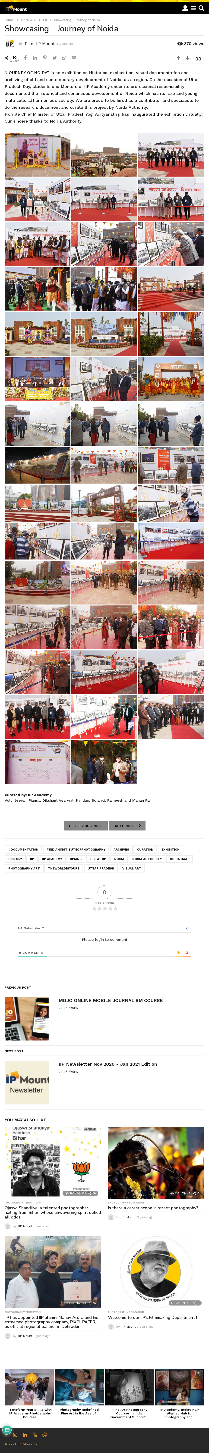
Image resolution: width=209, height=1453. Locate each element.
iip (32, 859)
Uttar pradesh (101, 868)
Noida (119, 859)
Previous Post (88, 826)
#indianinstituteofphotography (76, 849)
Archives (121, 849)
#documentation (23, 849)
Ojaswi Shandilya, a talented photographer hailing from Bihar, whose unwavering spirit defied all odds (53, 1212)
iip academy (52, 859)
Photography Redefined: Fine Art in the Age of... (80, 1411)
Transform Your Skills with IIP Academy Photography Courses (30, 1413)
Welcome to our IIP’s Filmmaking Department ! (152, 1317)
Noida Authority (147, 859)
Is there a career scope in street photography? (153, 1208)
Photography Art (24, 868)
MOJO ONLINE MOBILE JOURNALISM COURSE (111, 1000)
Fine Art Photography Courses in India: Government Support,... (129, 1413)
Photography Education (23, 1202)
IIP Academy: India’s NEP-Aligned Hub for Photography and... (179, 1413)
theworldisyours (63, 868)
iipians (76, 859)
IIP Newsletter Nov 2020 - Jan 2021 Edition (108, 1064)
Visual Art (131, 868)
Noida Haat (179, 859)
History (15, 859)
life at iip (98, 859)
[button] (185, 8)
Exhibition (171, 849)
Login (185, 928)
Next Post (124, 826)
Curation (145, 849)
